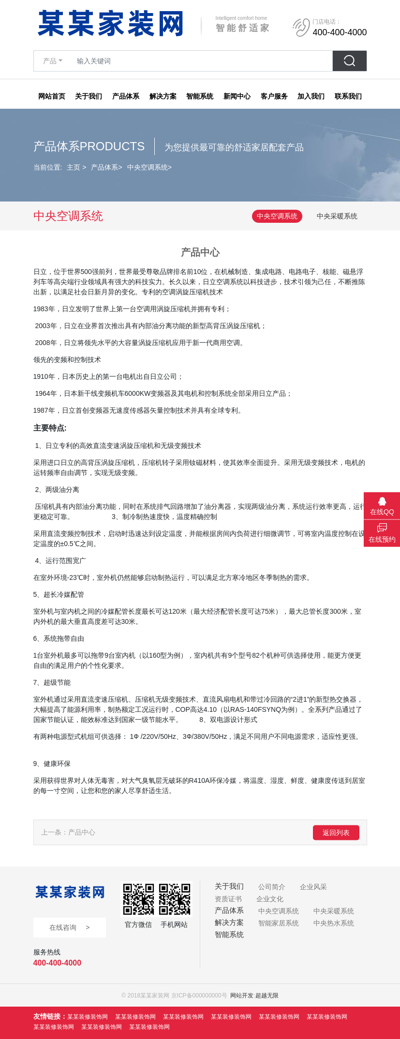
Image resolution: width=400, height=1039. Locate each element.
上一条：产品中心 (68, 832)
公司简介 (271, 887)
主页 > (76, 167)
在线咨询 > (69, 927)
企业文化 (269, 899)
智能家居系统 (278, 923)
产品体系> (106, 167)
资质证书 (228, 899)
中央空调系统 (277, 216)
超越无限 (267, 995)
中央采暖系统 (337, 216)
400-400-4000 (57, 963)
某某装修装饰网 (87, 1016)
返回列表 (336, 832)
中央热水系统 (333, 923)
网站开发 (241, 995)
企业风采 (313, 887)
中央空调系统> (149, 167)
